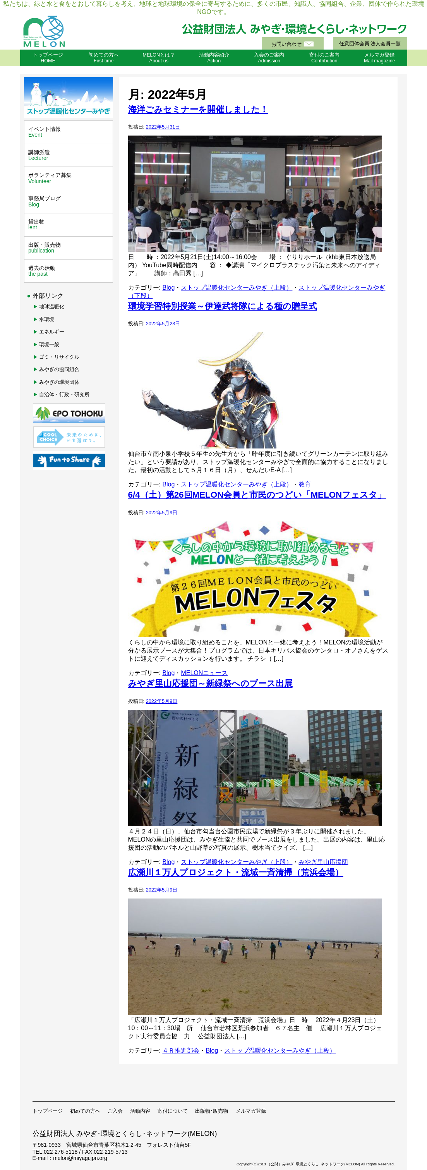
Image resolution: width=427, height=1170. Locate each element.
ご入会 (115, 1111)
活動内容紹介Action (214, 58)
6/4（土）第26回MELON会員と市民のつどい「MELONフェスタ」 (257, 495)
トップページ (48, 1111)
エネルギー (51, 332)
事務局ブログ (69, 201)
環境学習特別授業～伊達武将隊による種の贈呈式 (222, 306)
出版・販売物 (69, 248)
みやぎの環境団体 (59, 382)
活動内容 (140, 1111)
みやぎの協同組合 (59, 369)
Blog (168, 287)
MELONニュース (204, 673)
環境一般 (49, 344)
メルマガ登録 (251, 1111)
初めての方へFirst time (104, 58)
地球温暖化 (51, 306)
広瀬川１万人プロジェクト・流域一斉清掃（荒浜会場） (235, 872)
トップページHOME (48, 58)
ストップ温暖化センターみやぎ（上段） (236, 287)
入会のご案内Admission (269, 58)
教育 (304, 484)
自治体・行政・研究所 (64, 394)
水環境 (46, 319)
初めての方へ (85, 1111)
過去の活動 (69, 271)
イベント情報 (69, 132)
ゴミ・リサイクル (59, 357)
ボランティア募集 (69, 178)
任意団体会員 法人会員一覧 (370, 43)
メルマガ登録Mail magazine (379, 58)
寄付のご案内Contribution (324, 58)
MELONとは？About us (159, 58)
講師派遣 (69, 155)
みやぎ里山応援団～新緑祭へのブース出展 (210, 683)
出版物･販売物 (211, 1111)
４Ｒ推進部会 (180, 1050)
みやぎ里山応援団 (323, 862)
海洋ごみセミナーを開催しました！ (198, 109)
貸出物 (69, 224)
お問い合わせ (286, 44)
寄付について (173, 1111)
